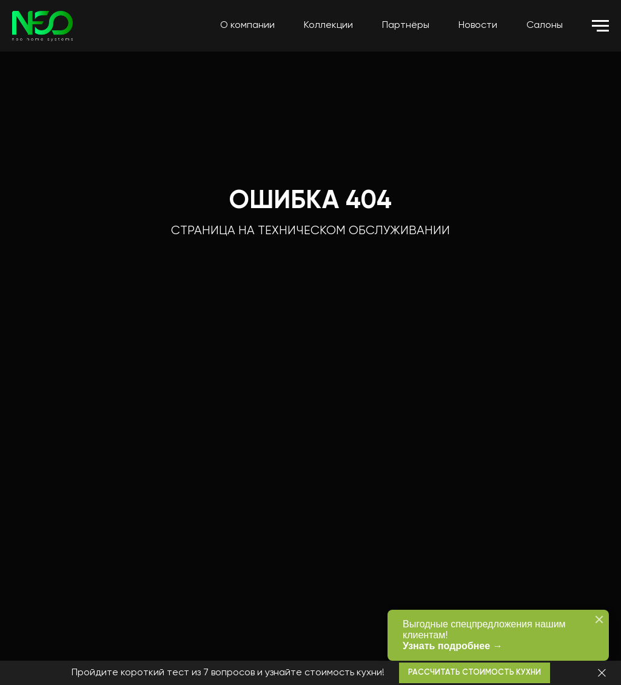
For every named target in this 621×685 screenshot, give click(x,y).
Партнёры (405, 25)
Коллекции (328, 25)
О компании (247, 25)
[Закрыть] (602, 673)
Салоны (544, 25)
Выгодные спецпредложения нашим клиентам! (494, 635)
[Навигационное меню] (600, 26)
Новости (477, 25)
